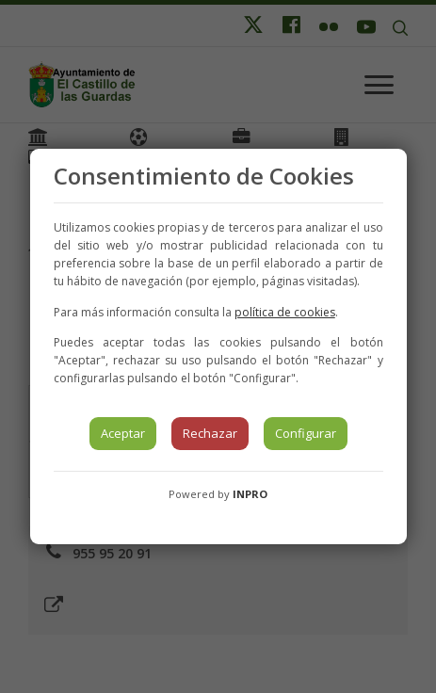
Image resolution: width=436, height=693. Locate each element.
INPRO (250, 494)
